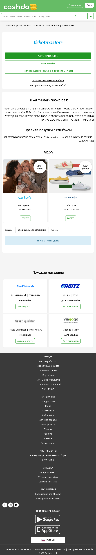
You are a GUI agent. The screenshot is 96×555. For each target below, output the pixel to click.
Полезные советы (48, 370)
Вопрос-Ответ (48, 472)
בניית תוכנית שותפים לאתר (48, 379)
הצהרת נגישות (48, 388)
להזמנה (25, 218)
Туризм (48, 429)
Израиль (48, 433)
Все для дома (48, 401)
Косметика (48, 410)
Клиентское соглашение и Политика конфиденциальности (34, 549)
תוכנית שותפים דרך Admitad (48, 384)
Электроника (48, 424)
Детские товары (48, 419)
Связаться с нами (48, 481)
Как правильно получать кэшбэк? (48, 85)
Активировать (48, 56)
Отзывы (8, 229)
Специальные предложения (32, 229)
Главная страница (15, 25)
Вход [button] (89, 5)
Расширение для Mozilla (48, 498)
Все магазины (34, 25)
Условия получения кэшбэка (48, 80)
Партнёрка (48, 375)
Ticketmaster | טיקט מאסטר (59, 25)
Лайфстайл (48, 415)
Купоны (54, 229)
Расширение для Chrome (48, 493)
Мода (48, 405)
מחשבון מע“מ (48, 460)
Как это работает (48, 361)
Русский (48, 540)
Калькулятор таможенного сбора (48, 455)
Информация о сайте (48, 365)
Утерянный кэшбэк (48, 476)
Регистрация (75, 5)
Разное (48, 438)
